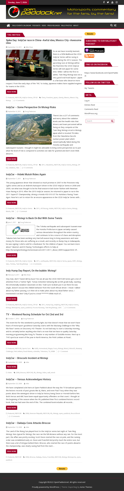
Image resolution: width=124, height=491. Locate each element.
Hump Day (49, 305)
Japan (56, 97)
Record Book (75, 413)
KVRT (74, 261)
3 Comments (20, 100)
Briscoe (23, 373)
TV (49, 351)
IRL (35, 373)
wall (48, 373)
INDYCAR (18, 97)
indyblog (57, 305)
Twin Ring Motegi (22, 264)
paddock (28, 308)
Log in (86, 100)
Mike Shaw (28, 47)
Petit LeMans (18, 351)
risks (17, 168)
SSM (12, 211)
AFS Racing (44, 208)
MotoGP (72, 348)
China (43, 97)
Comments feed (91, 109)
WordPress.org (90, 113)
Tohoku (12, 264)
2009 (17, 373)
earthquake (45, 261)
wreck (53, 373)
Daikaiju (38, 457)
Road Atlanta (27, 351)
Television (43, 351)
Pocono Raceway (38, 308)
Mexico (66, 97)
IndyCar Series (27, 97)
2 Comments (37, 264)
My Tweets (89, 88)
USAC (60, 308)
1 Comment (23, 211)
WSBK (53, 351)
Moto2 (66, 348)
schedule (36, 351)
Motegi (8, 100)
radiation (12, 168)
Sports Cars (26, 348)
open (23, 308)
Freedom (49, 97)
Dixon (44, 457)
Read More (11, 92)
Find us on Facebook (97, 64)
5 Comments (28, 168)
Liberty (61, 97)
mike (26, 362)
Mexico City (74, 97)
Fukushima (49, 165)
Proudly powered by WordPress (45, 487)
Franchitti (50, 457)
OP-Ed (35, 97)
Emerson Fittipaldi (36, 413)
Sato (7, 264)
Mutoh (8, 211)
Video (10, 373)
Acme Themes (86, 487)
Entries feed (89, 105)
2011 (43, 165)
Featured (11, 97)
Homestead (43, 348)
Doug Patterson (29, 111)
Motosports (16, 308)
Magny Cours (52, 348)
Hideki (51, 208)
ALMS (36, 348)
